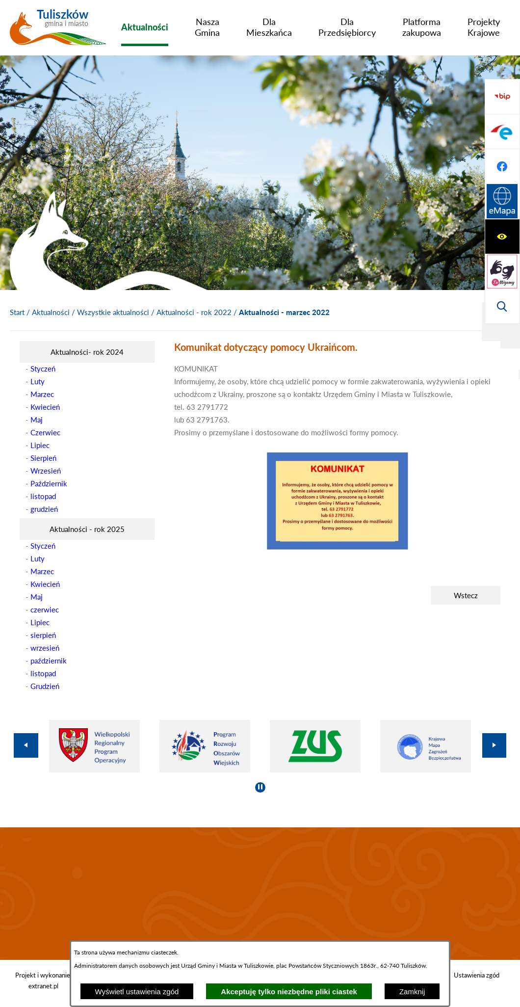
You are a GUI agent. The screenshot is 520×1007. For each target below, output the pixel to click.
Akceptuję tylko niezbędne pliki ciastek (289, 991)
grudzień (44, 508)
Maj (36, 419)
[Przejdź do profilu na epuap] (502, 236)
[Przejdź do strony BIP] (502, 202)
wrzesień (44, 647)
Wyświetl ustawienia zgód (137, 991)
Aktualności (51, 312)
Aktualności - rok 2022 (194, 312)
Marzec (42, 394)
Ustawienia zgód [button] (476, 975)
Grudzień (44, 686)
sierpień (43, 635)
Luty (37, 381)
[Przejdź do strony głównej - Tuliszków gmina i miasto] (58, 31)
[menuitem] (144, 27)
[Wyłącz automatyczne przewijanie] (260, 787)
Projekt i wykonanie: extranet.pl (43, 980)
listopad (43, 496)
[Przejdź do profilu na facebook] (502, 271)
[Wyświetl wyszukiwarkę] (502, 166)
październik (48, 660)
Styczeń (42, 368)
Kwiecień (45, 406)
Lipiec (40, 445)
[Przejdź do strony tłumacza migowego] (502, 131)
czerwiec (44, 609)
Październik (48, 483)
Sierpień (43, 457)
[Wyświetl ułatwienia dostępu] (502, 97)
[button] (337, 549)
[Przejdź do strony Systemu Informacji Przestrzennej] (502, 306)
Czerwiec (45, 432)
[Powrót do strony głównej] (17, 312)
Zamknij (412, 991)
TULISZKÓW (260, 893)
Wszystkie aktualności (113, 312)
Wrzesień (45, 470)
